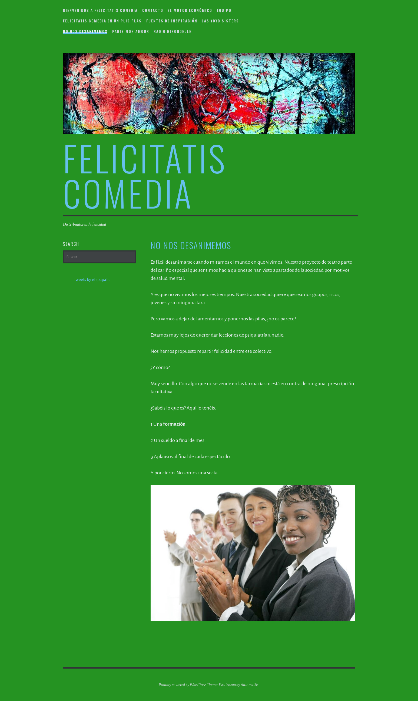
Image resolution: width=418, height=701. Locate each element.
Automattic (249, 685)
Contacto (152, 10)
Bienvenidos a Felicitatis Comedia (100, 10)
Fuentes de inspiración (171, 21)
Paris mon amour (130, 31)
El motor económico (190, 10)
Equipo (224, 10)
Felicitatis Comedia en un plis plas (102, 21)
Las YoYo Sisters (220, 21)
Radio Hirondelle (172, 31)
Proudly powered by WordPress (182, 685)
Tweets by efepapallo (92, 279)
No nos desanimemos (85, 31)
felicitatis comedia (145, 175)
